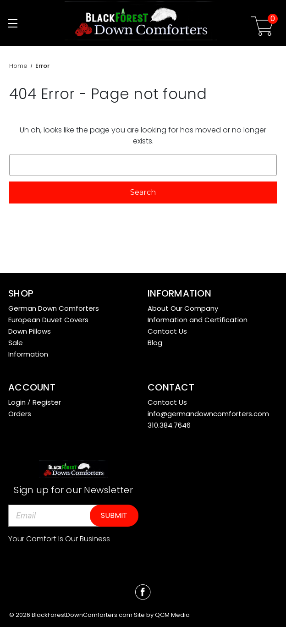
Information (28, 354)
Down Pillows (29, 331)
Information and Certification (198, 319)
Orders (19, 413)
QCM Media (172, 614)
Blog (155, 342)
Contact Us (167, 331)
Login (17, 402)
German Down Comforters (53, 308)
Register (47, 402)
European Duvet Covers (48, 319)
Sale (15, 342)
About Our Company (183, 308)
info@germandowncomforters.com (208, 413)
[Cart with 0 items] (262, 27)
